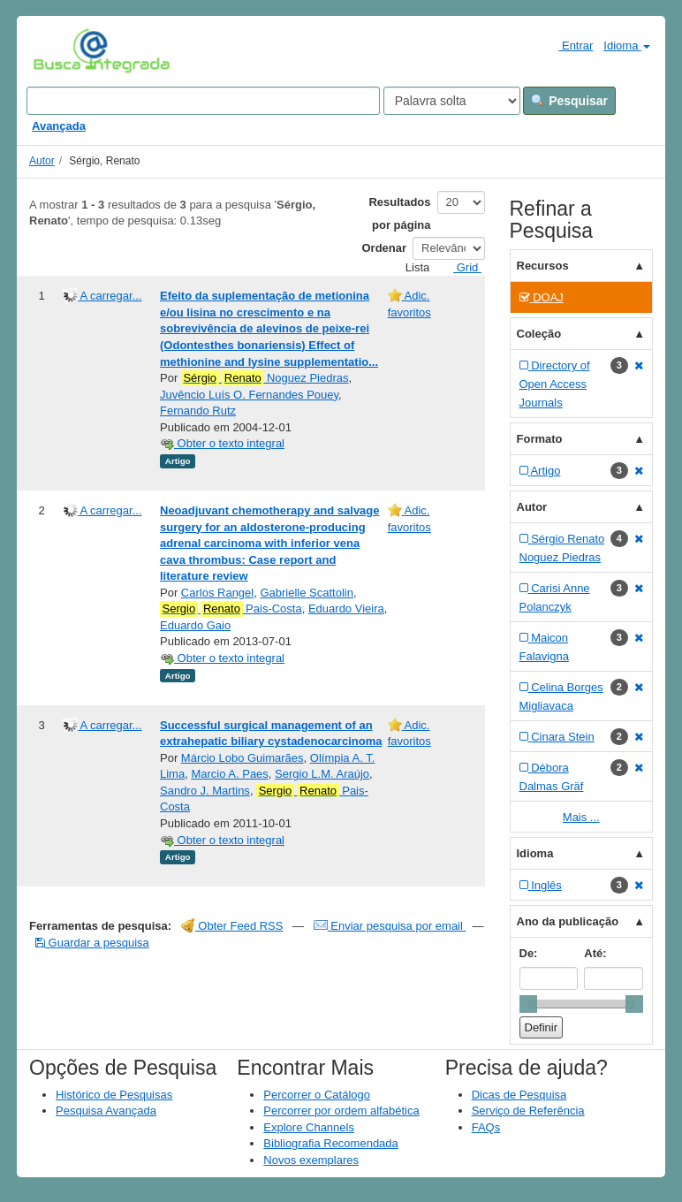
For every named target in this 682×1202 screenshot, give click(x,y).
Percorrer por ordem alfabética (341, 1110)
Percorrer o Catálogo (316, 1094)
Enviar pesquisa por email (390, 925)
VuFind (60, 50)
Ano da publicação (568, 921)
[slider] (528, 1004)
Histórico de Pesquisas (114, 1094)
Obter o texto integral (222, 443)
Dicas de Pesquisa (519, 1094)
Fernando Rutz (198, 410)
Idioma (626, 45)
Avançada (59, 126)
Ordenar (384, 248)
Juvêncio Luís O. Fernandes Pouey (249, 394)
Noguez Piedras (265, 378)
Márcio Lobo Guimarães (242, 758)
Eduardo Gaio (195, 625)
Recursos (543, 265)
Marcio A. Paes (229, 773)
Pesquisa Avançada (106, 1110)
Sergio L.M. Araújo (322, 773)
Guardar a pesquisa (92, 942)
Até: (595, 953)
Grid (460, 267)
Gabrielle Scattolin (306, 592)
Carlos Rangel (217, 592)
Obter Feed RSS (232, 925)
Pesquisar (569, 101)
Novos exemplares (311, 1160)
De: (528, 953)
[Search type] (451, 101)
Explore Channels (308, 1127)
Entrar (568, 45)
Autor (42, 161)
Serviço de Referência (528, 1110)
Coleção (539, 333)
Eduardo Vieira (346, 608)
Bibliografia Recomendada (330, 1143)
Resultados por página (399, 213)
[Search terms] (203, 101)
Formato (540, 438)
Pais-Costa (231, 609)
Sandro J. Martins (205, 790)
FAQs (486, 1127)
